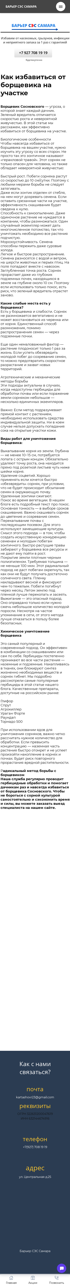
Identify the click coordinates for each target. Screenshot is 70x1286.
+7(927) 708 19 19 (35, 1147)
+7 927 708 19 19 (33, 52)
